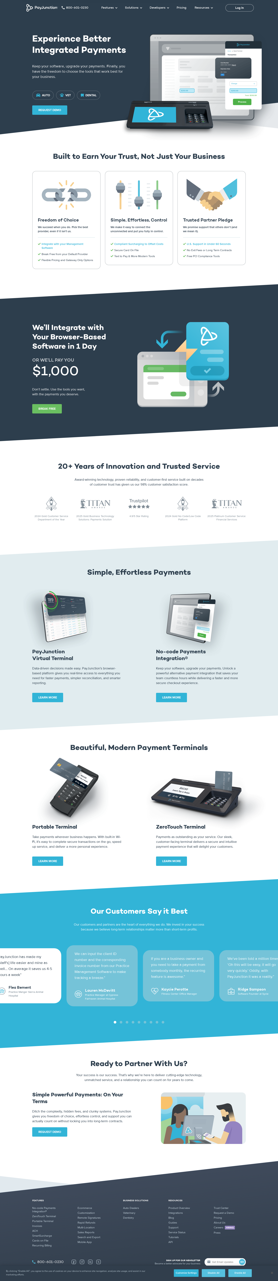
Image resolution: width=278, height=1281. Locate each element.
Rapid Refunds (86, 1213)
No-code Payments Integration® (44, 1200)
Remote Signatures (89, 1208)
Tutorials (173, 1228)
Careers (224, 1219)
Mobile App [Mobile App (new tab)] (85, 1233)
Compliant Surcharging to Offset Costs (138, 244)
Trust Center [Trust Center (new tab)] (221, 1199)
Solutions (131, 7)
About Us (219, 1213)
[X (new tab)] (98, 1253)
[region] (139, 1273)
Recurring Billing (42, 1236)
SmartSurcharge (42, 1226)
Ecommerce (85, 1199)
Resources (202, 7)
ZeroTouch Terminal (44, 1207)
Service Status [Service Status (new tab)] (176, 1223)
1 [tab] (115, 1013)
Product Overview (179, 1199)
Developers (157, 7)
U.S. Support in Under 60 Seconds (209, 244)
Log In (239, 8)
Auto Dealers (131, 1199)
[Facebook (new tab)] (74, 1253)
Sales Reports (86, 1223)
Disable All (213, 1273)
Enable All (240, 1273)
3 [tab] (127, 1013)
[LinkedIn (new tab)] (90, 1253)
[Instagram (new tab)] (82, 1253)
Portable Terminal (42, 1212)
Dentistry (128, 1208)
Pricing (181, 7)
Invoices (37, 1217)
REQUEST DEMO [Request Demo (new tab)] (49, 110)
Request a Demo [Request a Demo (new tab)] (224, 1204)
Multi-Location (86, 1218)
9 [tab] (163, 1013)
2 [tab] (121, 1013)
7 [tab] (151, 1013)
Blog (171, 1208)
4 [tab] (133, 1013)
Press (217, 1223)
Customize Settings (186, 1273)
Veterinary (129, 1204)
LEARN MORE (47, 697)
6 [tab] (145, 1013)
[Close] (272, 1273)
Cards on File (40, 1231)
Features (107, 7)
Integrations (175, 1204)
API (170, 1233)
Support (173, 1218)
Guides (172, 1213)
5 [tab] (139, 1013)
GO (242, 1253)
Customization (86, 1204)
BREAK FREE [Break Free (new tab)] (47, 409)
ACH (35, 1222)
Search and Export (89, 1228)
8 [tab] (157, 1013)
